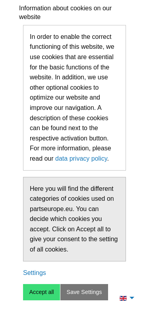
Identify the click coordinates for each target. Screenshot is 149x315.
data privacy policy (81, 158)
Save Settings (84, 292)
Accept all (41, 292)
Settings (34, 272)
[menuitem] (124, 297)
